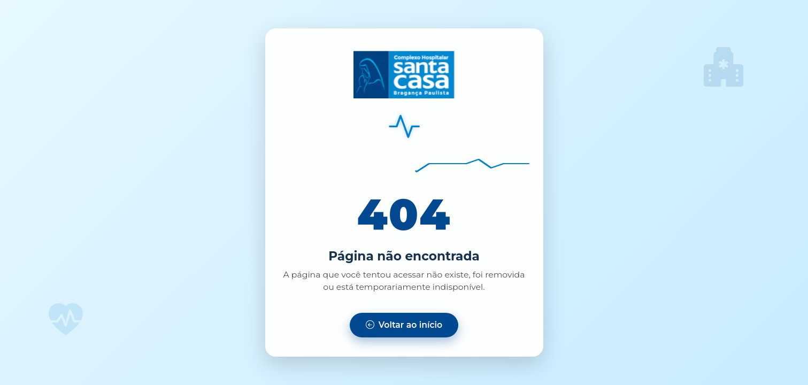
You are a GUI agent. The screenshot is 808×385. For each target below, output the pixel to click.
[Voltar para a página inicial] (404, 325)
